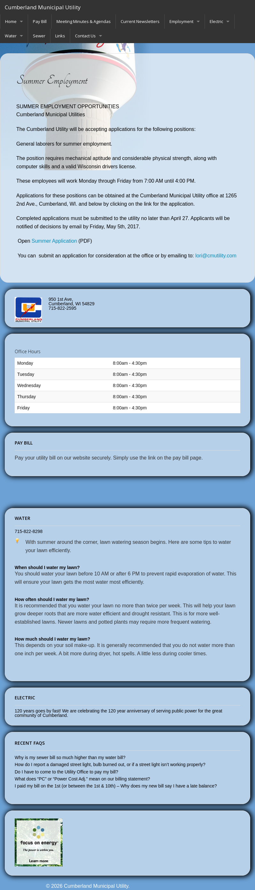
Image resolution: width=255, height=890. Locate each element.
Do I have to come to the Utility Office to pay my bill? (66, 771)
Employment (181, 21)
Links (60, 36)
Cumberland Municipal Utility (43, 7)
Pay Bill (40, 21)
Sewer (39, 36)
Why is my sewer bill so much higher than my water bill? (70, 757)
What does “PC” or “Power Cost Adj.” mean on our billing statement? (82, 778)
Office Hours (28, 351)
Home (11, 21)
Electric (216, 21)
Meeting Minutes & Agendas (83, 21)
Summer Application (54, 241)
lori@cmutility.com (216, 255)
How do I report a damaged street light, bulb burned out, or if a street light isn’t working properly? (110, 764)
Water (11, 36)
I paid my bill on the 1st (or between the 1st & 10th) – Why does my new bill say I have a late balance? (116, 785)
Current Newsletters (140, 21)
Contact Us (85, 36)
